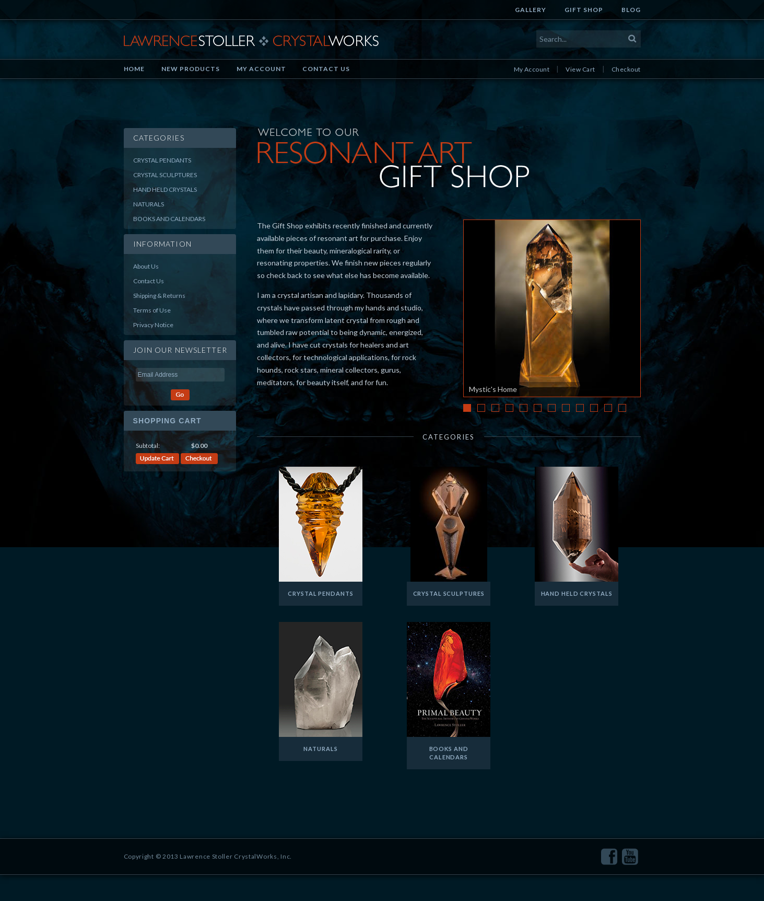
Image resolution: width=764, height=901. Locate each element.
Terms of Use (152, 310)
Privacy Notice (153, 325)
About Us (146, 266)
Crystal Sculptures (165, 175)
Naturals (148, 204)
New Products (190, 69)
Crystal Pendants (162, 160)
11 (608, 408)
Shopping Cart (167, 421)
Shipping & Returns (159, 295)
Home (134, 69)
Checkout (626, 69)
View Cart (580, 69)
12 (622, 408)
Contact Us (326, 69)
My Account (261, 69)
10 (594, 408)
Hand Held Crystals (165, 189)
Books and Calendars (169, 219)
